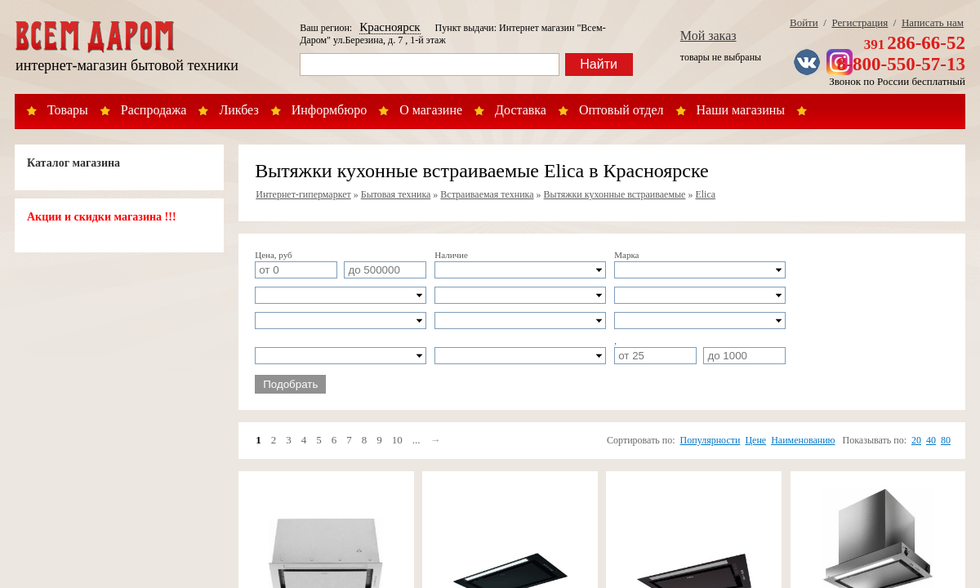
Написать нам (933, 22)
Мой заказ (708, 35)
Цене (755, 440)
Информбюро (329, 110)
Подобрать (290, 384)
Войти (804, 22)
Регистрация (859, 22)
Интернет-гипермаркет (303, 194)
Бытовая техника (396, 194)
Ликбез (238, 110)
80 (946, 440)
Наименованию (803, 440)
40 (931, 440)
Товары (67, 110)
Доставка (520, 110)
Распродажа (154, 110)
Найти (598, 64)
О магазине (430, 110)
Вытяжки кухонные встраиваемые (615, 194)
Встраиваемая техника (486, 194)
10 (397, 439)
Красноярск (389, 26)
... (416, 439)
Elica (705, 194)
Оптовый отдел (621, 110)
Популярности (710, 440)
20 (916, 440)
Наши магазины (741, 110)
